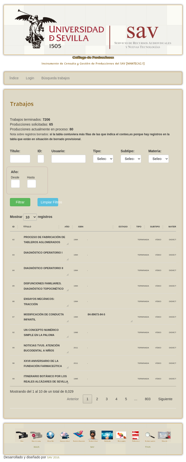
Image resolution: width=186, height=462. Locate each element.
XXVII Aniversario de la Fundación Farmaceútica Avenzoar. (46, 363)
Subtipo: (127, 151)
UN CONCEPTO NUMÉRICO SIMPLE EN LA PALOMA (46, 332)
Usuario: (58, 151)
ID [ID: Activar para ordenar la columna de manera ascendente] (13, 226)
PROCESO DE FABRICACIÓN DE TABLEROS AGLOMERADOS (46, 239)
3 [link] (107, 399)
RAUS (36, 447)
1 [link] (87, 399)
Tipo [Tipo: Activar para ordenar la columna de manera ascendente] (138, 226)
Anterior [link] (73, 399)
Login (30, 78)
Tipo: (97, 151)
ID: (40, 151)
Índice (13, 78)
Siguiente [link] (165, 399)
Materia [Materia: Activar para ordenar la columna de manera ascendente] (173, 226)
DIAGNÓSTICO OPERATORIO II (46, 270)
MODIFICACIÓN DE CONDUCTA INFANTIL (46, 316)
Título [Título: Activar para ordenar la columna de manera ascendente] (27, 226)
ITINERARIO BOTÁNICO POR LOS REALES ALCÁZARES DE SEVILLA (46, 378)
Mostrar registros (31, 217)
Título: (15, 151)
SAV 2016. (53, 457)
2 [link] (97, 399)
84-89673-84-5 (110, 316)
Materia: (155, 151)
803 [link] (147, 399)
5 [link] (126, 399)
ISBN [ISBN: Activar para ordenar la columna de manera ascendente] (80, 226)
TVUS (147, 447)
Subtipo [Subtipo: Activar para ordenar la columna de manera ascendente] (155, 226)
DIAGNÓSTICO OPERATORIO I (46, 255)
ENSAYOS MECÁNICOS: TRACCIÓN (46, 301)
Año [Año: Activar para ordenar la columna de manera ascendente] (66, 226)
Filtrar (20, 202)
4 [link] (116, 399)
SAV (92, 447)
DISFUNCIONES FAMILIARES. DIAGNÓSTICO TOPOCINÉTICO (46, 285)
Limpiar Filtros (49, 202)
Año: (15, 172)
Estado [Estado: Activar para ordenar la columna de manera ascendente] (123, 226)
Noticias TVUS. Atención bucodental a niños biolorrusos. (46, 347)
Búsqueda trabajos (55, 78)
